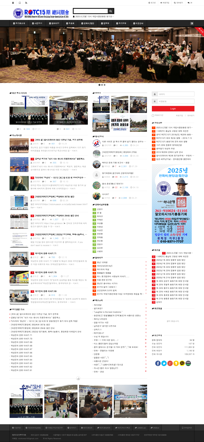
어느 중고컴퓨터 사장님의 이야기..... (119, 276)
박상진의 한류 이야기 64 (21, 359)
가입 (164, 2)
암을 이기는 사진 (119, 322)
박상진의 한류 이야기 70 (43, 272)
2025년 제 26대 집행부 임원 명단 (168, 260)
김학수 (157, 302)
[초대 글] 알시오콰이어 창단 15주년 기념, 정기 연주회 (57, 139)
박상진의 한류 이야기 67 (21, 349)
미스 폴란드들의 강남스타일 (119, 343)
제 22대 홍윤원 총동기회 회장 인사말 (170, 295)
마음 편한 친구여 (119, 279)
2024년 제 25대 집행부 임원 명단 (168, 263)
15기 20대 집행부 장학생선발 (167, 145)
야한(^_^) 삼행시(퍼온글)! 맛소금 (119, 364)
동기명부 (121, 23)
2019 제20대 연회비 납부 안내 (167, 152)
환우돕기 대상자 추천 (163, 148)
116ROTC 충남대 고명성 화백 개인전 (170, 131)
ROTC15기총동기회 (19, 435)
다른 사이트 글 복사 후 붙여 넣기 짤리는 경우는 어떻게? (126, 141)
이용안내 (138, 23)
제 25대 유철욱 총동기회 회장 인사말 (170, 284)
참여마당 (54, 23)
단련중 (119, 353)
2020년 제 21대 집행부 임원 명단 (168, 277)
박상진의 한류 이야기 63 (21, 363)
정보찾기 (178, 2)
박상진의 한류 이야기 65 (21, 356)
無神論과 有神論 (119, 272)
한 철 (97, 212)
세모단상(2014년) (119, 265)
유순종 (98, 240)
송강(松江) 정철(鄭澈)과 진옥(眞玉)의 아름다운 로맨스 (119, 315)
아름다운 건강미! (119, 360)
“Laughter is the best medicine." (119, 311)
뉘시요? (105, 194)
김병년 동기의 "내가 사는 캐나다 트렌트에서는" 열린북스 (57, 158)
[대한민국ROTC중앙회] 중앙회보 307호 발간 (52, 196)
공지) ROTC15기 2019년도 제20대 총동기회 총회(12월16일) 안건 (173, 134)
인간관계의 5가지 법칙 (119, 290)
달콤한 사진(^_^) (119, 357)
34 (190, 2)
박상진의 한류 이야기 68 (21, 345)
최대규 (98, 216)
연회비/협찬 (87, 23)
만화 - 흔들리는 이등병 (119, 350)
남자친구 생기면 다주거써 (119, 325)
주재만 (98, 219)
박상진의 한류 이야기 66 (21, 352)
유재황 (98, 237)
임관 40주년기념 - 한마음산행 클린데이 (171, 159)
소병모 (98, 251)
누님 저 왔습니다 (119, 336)
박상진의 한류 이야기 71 (43, 253)
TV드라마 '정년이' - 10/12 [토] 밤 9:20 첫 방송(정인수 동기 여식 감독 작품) (66, 177)
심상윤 (98, 247)
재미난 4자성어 (119, 318)
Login (173, 108)
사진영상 (37, 23)
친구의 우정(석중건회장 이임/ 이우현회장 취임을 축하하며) (120, 294)
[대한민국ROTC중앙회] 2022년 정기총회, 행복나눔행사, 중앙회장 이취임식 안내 (68, 234)
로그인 (152, 2)
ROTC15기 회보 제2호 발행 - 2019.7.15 (172, 138)
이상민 (98, 230)
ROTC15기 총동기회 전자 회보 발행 (169, 141)
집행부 (105, 23)
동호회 (70, 23)
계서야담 (119, 304)
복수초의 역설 (119, 269)
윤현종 (98, 233)
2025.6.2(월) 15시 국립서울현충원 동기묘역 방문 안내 (93, 16)
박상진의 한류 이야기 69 (43, 291)
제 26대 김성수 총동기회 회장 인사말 (170, 281)
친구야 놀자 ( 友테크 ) (119, 286)
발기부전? (119, 308)
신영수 (98, 209)
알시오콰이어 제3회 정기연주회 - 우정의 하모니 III (173, 155)
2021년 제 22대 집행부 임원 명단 (168, 274)
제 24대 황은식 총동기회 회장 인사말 (170, 288)
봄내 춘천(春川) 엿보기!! (112, 183)
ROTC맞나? (119, 332)
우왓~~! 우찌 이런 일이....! (119, 339)
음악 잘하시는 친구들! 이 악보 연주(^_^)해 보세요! (119, 346)
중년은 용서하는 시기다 (119, 283)
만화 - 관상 (119, 371)
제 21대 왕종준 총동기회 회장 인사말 (170, 298)
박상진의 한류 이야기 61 (21, 370)
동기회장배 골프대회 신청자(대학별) (118, 173)
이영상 (98, 226)
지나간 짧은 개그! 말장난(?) (119, 367)
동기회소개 (19, 23)
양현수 (98, 244)
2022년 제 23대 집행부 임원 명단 (168, 270)
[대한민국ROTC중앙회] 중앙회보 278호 (119, 152)
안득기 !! (119, 329)
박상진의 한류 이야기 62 (21, 366)
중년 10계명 (119, 262)
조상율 (98, 223)
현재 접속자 (157, 340)
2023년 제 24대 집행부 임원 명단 (168, 267)
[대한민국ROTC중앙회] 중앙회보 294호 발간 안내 (55, 215)
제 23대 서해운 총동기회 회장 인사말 (170, 291)
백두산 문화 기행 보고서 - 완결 (115, 162)
